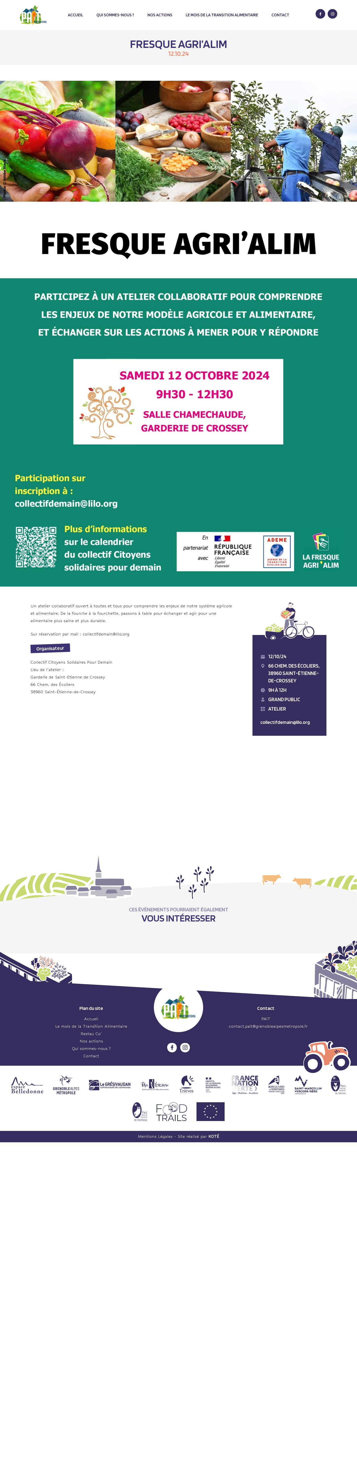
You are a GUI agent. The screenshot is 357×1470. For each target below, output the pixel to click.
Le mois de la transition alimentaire (222, 14)
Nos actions (159, 14)
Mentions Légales (155, 1136)
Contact (280, 14)
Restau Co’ (91, 1033)
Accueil (75, 14)
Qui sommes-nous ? (115, 14)
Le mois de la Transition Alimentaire (91, 1026)
